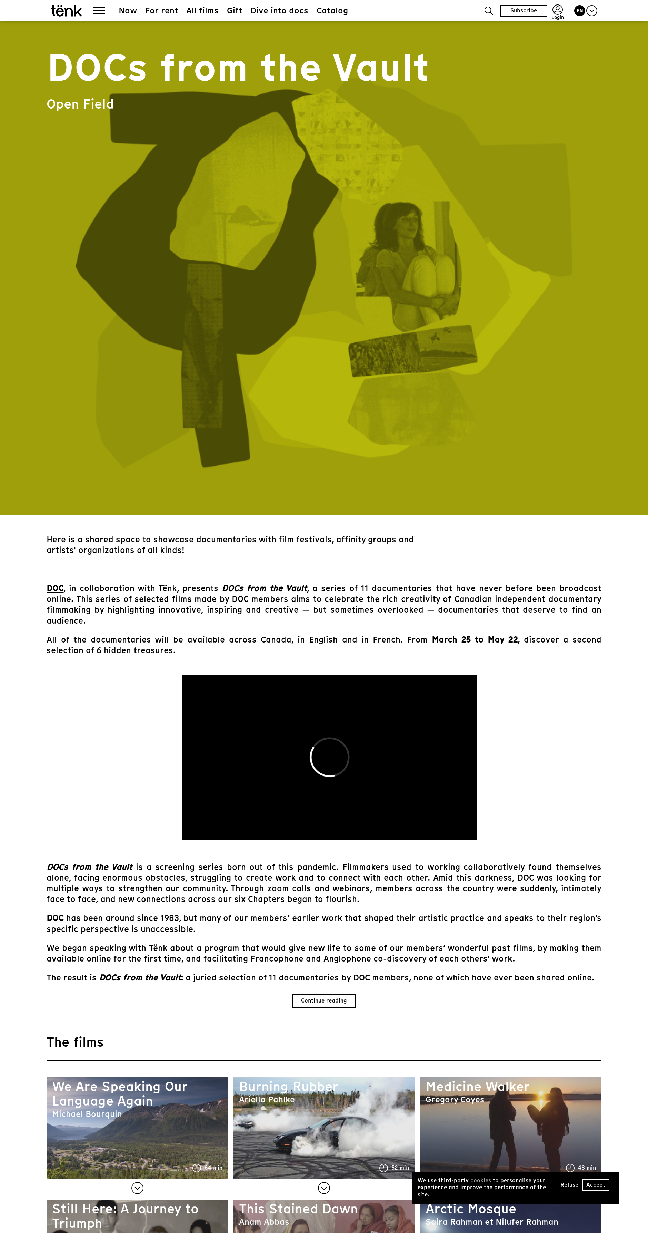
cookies (480, 1180)
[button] (489, 11)
